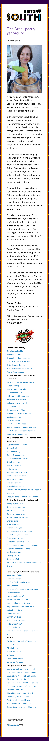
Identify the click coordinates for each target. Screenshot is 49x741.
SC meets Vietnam (14, 393)
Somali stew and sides (16, 514)
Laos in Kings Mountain (16, 658)
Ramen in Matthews (15, 479)
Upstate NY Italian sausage (18, 361)
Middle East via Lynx (15, 613)
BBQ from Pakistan (14, 627)
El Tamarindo (12, 655)
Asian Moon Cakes (14, 575)
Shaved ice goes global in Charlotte (21, 707)
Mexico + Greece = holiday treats (20, 382)
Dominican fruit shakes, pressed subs (22, 589)
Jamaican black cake (15, 510)
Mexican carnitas (14, 579)
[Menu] (39, 10)
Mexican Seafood (14, 552)
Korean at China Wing (16, 410)
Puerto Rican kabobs (15, 372)
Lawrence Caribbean (15, 662)
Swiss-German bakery (16, 365)
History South (13, 725)
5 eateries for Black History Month (21, 669)
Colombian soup (13, 407)
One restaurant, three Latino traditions (22, 545)
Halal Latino (12, 469)
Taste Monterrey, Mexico (17, 538)
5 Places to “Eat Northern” (18, 679)
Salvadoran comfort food (17, 599)
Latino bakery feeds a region (18, 535)
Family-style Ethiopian (16, 503)
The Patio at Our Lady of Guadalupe (21, 641)
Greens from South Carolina (18, 358)
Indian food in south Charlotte (19, 413)
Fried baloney (12, 648)
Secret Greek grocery (16, 455)
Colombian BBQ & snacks (17, 458)
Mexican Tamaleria (14, 420)
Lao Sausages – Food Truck (18, 697)
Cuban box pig (13, 386)
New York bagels (14, 465)
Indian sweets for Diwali (17, 403)
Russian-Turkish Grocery (17, 472)
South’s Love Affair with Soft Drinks (21, 676)
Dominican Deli (13, 559)
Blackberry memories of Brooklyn (20, 368)
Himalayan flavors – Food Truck (20, 704)
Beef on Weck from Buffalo (18, 582)
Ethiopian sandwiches (16, 620)
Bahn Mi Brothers (14, 617)
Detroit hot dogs (13, 462)
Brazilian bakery (13, 452)
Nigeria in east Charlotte (17, 445)
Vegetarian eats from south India (20, 606)
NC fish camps (13, 645)
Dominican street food (16, 507)
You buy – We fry (13, 556)
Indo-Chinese (12, 586)
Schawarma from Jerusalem (18, 517)
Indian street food (14, 355)
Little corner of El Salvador (18, 396)
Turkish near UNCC (15, 624)
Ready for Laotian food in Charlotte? (22, 427)
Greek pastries (13, 524)
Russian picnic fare (14, 483)
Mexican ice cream (14, 593)
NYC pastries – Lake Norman (18, 603)
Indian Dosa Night (14, 610)
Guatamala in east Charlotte (18, 549)
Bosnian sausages (14, 528)
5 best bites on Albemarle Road (20, 693)
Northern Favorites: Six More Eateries (22, 683)
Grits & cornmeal (14, 652)
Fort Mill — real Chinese (16, 424)
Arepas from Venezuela (16, 400)
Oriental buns (12, 521)
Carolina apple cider (15, 351)
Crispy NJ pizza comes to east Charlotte (23, 497)
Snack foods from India (16, 389)
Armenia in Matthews (15, 486)
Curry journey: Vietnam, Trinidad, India (22, 686)
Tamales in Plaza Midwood (18, 542)
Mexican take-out (14, 417)
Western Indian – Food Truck (18, 700)
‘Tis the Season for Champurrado (20, 531)
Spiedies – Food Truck (15, 690)
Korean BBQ (12, 448)
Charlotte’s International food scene (21, 672)
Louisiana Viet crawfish (16, 596)
